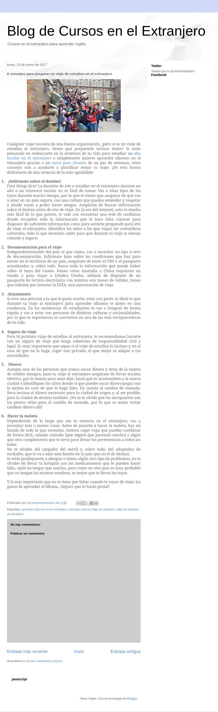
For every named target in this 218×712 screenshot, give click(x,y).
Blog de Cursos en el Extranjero (106, 31)
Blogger (132, 698)
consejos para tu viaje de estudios (91, 509)
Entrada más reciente (27, 651)
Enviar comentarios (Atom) (44, 661)
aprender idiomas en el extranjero (44, 509)
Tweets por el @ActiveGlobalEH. (173, 71)
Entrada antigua (126, 651)
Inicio (79, 651)
